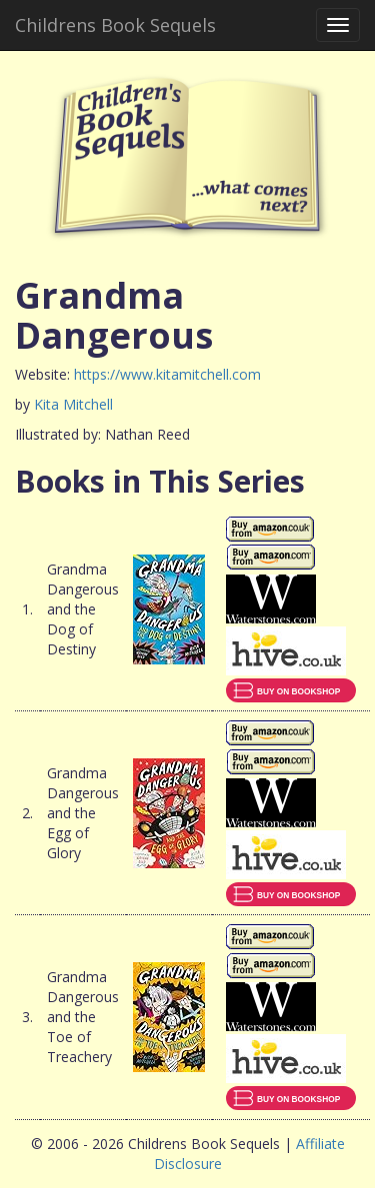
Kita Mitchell (73, 404)
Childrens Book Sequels (115, 25)
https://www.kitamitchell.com (167, 374)
